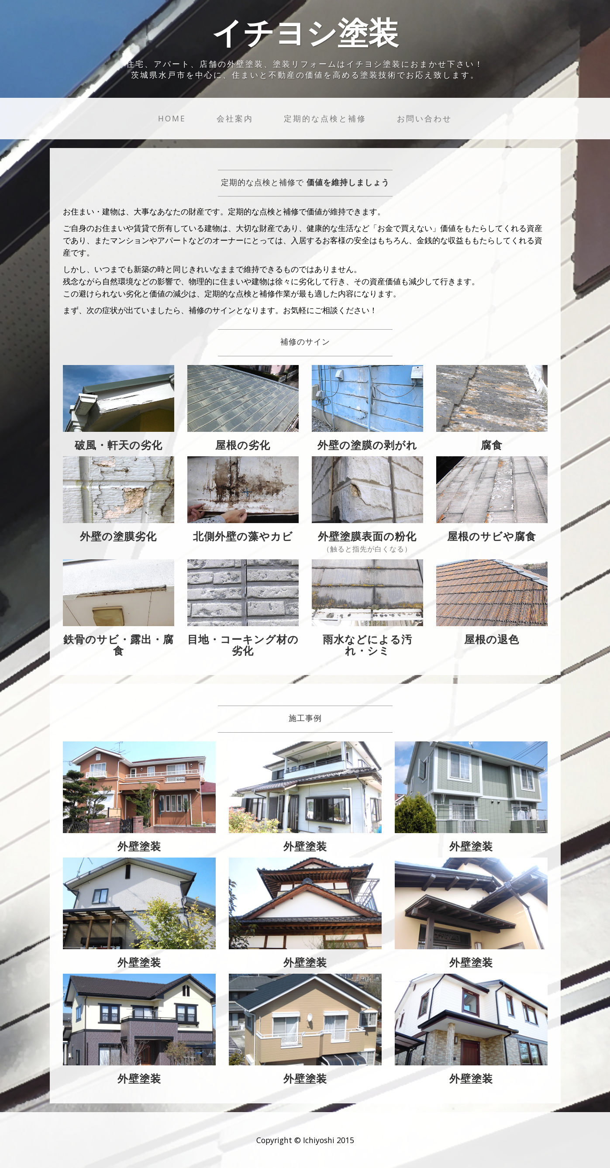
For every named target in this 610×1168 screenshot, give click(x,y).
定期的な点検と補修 (325, 118)
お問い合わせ (424, 118)
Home (172, 118)
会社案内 (235, 118)
